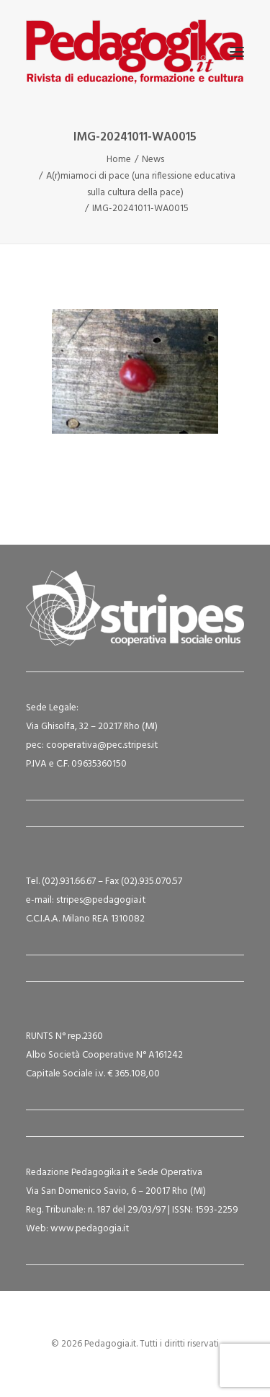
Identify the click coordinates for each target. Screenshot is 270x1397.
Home (119, 159)
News (153, 159)
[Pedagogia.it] (135, 51)
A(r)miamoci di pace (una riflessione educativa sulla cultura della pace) (140, 184)
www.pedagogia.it (89, 1228)
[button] (237, 52)
